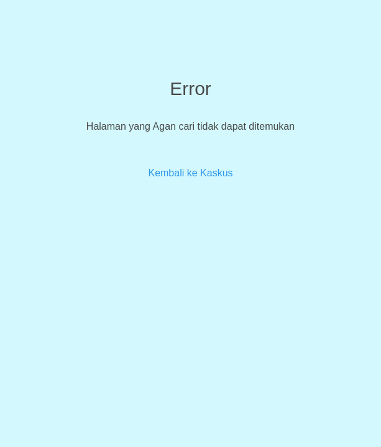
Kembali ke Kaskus (190, 173)
